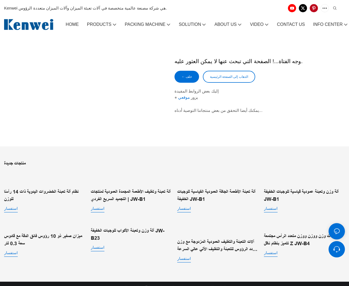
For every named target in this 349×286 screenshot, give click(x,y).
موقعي (184, 98)
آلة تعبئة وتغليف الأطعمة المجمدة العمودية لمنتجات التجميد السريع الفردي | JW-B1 (131, 195)
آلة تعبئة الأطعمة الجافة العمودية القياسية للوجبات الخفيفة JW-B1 (216, 195)
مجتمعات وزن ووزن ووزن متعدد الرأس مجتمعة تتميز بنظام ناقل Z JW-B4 (302, 238)
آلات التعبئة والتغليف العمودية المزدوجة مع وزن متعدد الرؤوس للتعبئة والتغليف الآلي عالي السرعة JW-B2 (217, 239)
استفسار (11, 203)
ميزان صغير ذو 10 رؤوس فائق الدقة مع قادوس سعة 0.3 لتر (43, 238)
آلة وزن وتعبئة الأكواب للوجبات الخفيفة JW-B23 (127, 233)
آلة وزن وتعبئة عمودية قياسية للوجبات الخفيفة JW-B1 (301, 190)
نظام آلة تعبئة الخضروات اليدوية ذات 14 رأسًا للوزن (41, 190)
